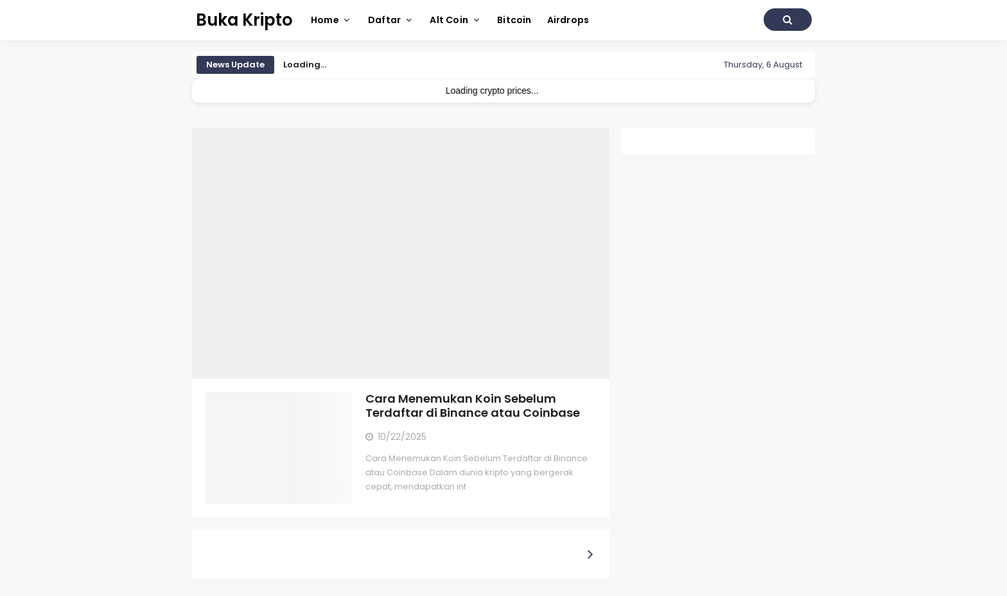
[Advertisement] (400, 253)
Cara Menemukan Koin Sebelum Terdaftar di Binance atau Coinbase (472, 405)
